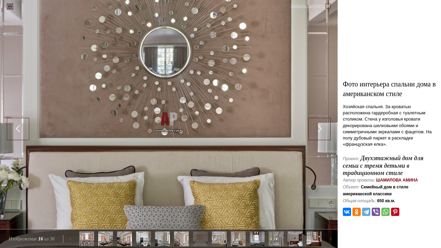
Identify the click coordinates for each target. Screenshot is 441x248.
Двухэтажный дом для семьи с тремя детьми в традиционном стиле (383, 165)
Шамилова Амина (397, 180)
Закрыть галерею (307, 5)
